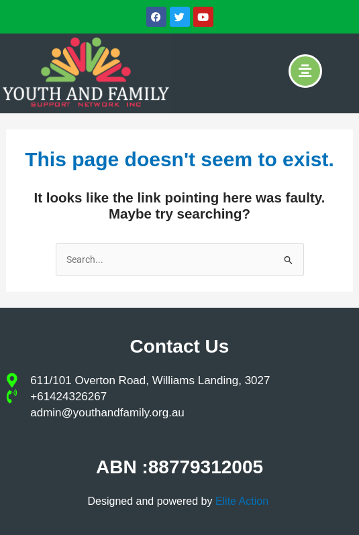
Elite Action (243, 501)
